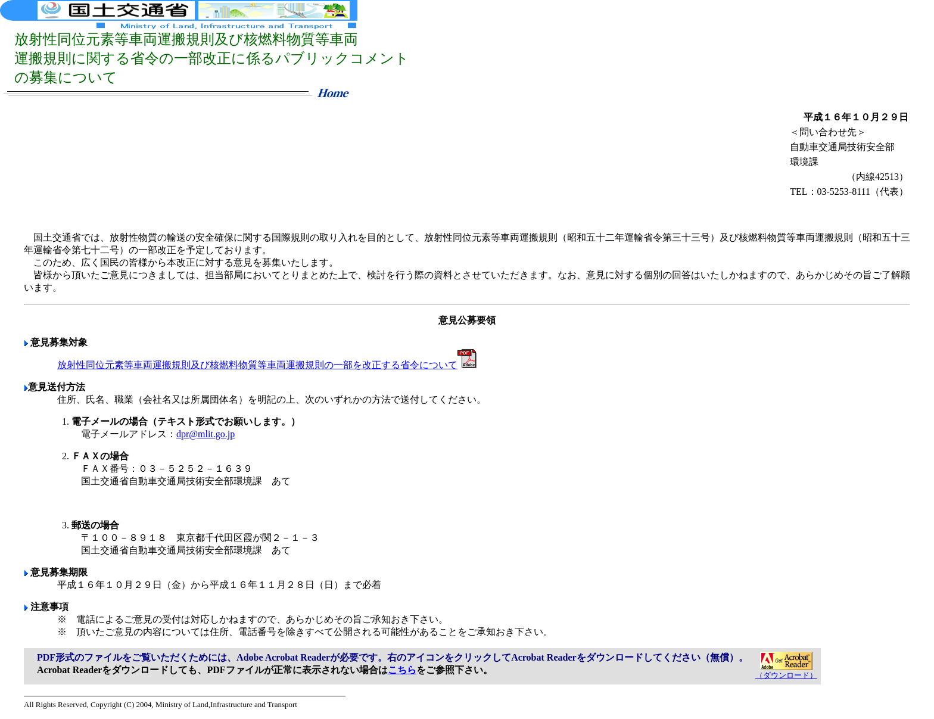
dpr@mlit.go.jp (205, 434)
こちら (402, 670)
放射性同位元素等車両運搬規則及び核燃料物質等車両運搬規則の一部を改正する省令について (267, 365)
